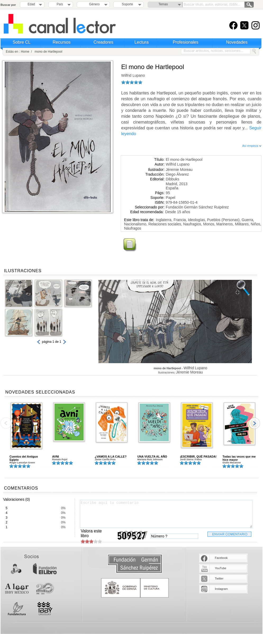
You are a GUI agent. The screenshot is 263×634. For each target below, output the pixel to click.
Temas (163, 4)
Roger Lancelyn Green (22, 462)
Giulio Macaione (232, 462)
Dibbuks (172, 179)
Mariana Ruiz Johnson (150, 459)
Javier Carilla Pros (105, 459)
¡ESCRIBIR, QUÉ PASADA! (198, 456)
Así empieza (251, 145)
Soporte (127, 4)
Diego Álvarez (177, 174)
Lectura (141, 42)
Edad (31, 4)
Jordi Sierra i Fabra (191, 459)
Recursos (62, 42)
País (60, 4)
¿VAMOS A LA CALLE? (110, 456)
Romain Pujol (59, 459)
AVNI (55, 456)
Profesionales (185, 42)
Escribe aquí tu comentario (166, 514)
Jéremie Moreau (179, 169)
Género (93, 4)
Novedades (237, 42)
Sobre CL (22, 42)
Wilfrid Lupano (133, 75)
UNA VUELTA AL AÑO (152, 456)
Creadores (104, 42)
